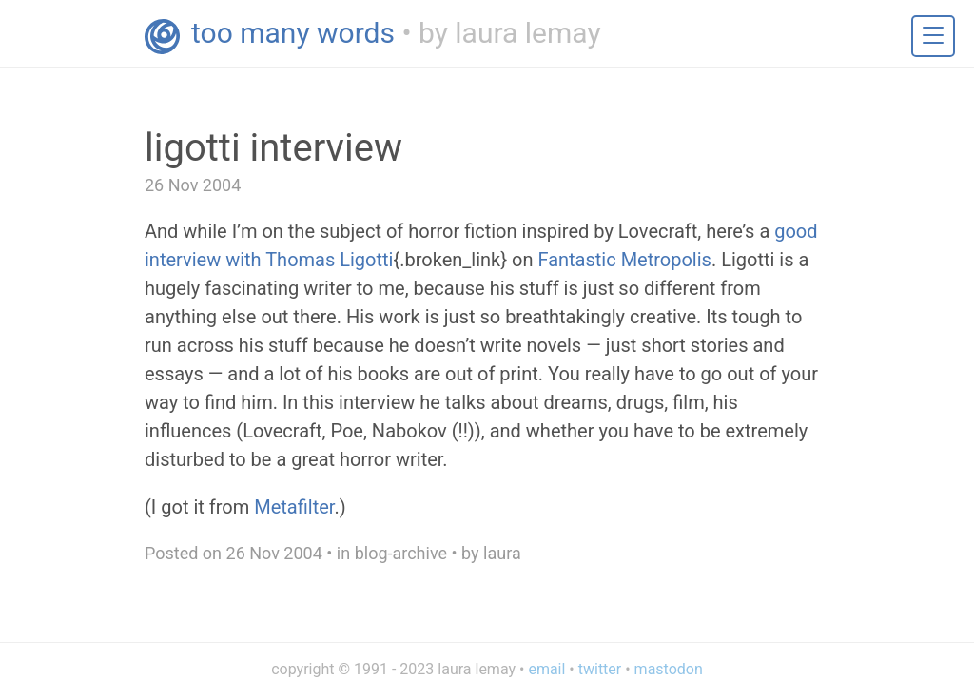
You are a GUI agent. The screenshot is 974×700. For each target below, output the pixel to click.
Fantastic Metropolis (624, 259)
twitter (600, 669)
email (546, 669)
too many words (293, 32)
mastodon (668, 669)
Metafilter (294, 507)
